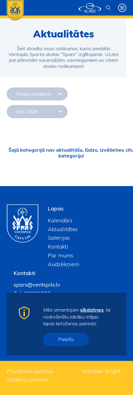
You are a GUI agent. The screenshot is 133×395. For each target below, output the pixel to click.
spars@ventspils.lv (37, 284)
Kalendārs (60, 220)
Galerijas (59, 237)
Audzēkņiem (63, 264)
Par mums (60, 255)
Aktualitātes (63, 229)
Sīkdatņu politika (27, 379)
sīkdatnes (92, 310)
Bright (112, 371)
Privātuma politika (30, 371)
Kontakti (58, 246)
